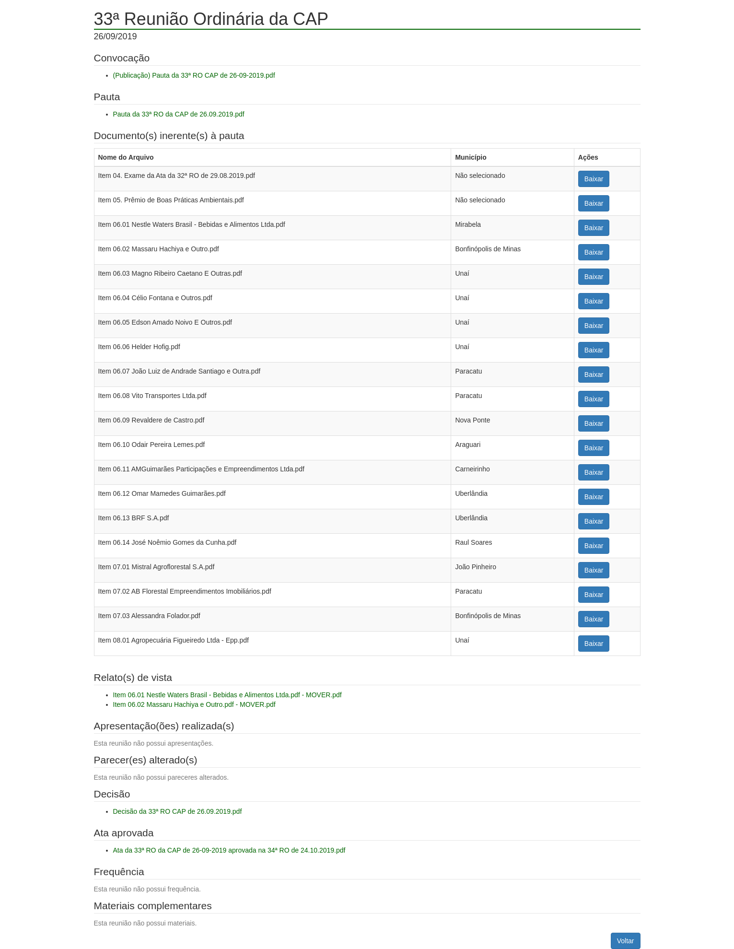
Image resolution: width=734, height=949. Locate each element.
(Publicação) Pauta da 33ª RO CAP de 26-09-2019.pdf (194, 75)
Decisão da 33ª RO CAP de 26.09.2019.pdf (177, 811)
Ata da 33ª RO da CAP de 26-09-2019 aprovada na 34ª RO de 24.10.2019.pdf (229, 850)
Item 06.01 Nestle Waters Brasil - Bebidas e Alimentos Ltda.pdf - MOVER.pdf (227, 695)
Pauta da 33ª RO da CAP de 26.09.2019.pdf (179, 114)
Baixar (594, 179)
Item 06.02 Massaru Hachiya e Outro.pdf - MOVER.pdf (194, 704)
